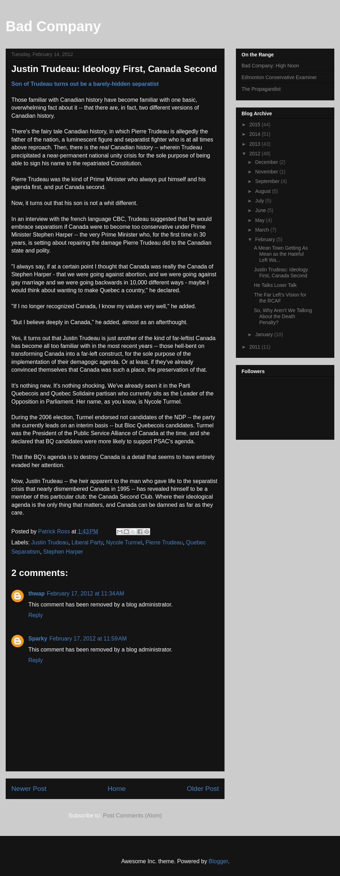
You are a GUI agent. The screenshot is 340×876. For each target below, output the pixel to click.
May (260, 220)
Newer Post (28, 788)
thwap (36, 594)
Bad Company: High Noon (270, 65)
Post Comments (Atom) (132, 816)
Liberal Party (87, 542)
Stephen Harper (63, 552)
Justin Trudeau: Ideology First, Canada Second (281, 272)
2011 (255, 347)
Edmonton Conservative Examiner (279, 77)
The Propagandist (261, 89)
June (261, 210)
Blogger (218, 861)
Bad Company (53, 26)
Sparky (37, 639)
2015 (255, 124)
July (260, 201)
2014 (255, 134)
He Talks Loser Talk (275, 285)
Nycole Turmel (124, 542)
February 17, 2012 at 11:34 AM (85, 594)
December (267, 162)
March (262, 230)
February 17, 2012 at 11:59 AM (87, 639)
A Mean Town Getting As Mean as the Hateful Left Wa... (281, 254)
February (265, 239)
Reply (35, 615)
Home (117, 788)
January (264, 334)
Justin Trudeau (49, 542)
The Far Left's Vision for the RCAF (280, 298)
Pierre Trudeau (164, 542)
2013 (255, 144)
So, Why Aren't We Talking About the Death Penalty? (283, 316)
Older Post (203, 788)
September (267, 181)
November (267, 171)
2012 (255, 153)
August (263, 191)
